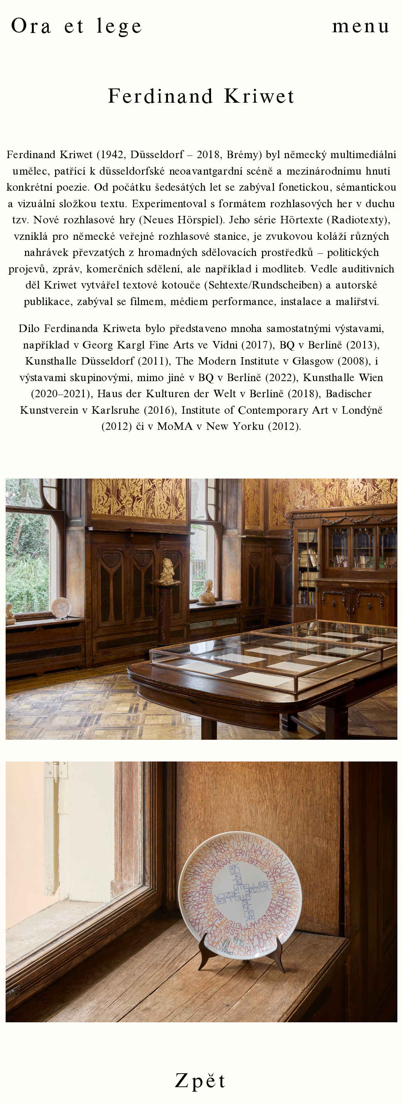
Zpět (201, 1081)
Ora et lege (77, 26)
